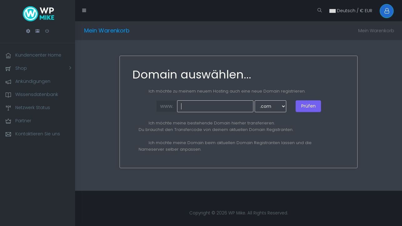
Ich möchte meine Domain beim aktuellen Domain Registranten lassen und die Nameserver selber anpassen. (225, 145)
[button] (28, 31)
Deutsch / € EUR (350, 11)
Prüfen (308, 106)
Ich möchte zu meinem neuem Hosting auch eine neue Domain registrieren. (222, 91)
